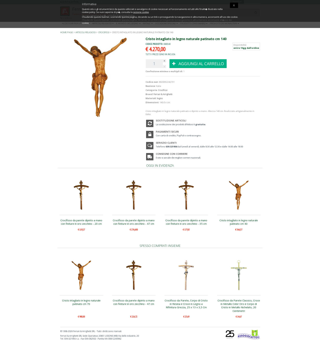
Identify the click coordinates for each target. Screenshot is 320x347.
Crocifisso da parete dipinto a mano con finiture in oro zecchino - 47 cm (134, 222)
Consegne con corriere (172, 153)
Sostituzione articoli (171, 120)
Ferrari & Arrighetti (163, 94)
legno (160, 98)
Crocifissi (162, 90)
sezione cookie (141, 12)
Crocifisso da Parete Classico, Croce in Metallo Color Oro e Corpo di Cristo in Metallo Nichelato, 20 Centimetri (239, 306)
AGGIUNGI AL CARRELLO (198, 63)
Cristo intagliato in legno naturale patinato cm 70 (81, 302)
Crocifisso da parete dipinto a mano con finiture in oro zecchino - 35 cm (186, 222)
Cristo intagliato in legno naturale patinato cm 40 (238, 222)
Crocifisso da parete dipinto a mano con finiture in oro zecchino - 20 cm (81, 222)
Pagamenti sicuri (167, 131)
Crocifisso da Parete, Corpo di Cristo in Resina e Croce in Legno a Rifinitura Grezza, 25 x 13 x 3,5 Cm (186, 304)
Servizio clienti (166, 142)
